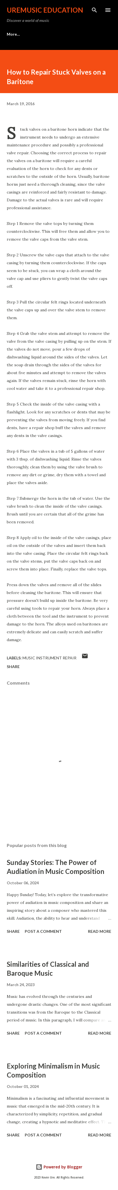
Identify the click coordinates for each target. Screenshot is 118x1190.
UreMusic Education (45, 10)
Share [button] (13, 666)
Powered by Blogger (59, 1167)
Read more (99, 931)
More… (13, 34)
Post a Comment (43, 931)
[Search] (94, 10)
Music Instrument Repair (49, 657)
